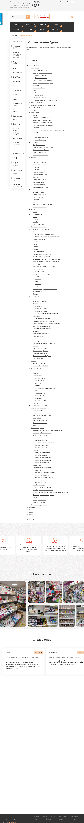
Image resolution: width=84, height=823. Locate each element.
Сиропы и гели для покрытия (41, 326)
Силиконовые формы (39, 152)
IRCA (36, 281)
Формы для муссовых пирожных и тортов (47, 237)
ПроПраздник (17, 42)
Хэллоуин (36, 85)
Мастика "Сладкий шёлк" (40, 366)
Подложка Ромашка (41, 455)
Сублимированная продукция (42, 328)
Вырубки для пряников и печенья (43, 122)
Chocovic (38, 279)
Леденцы (38, 383)
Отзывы (29, 29)
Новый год (36, 222)
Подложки (36, 450)
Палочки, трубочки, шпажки (16, 164)
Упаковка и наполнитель (40, 155)
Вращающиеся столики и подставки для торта (46, 259)
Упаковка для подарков (40, 160)
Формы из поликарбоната (41, 150)
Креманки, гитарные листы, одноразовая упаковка (48, 430)
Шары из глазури (40, 378)
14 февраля (16, 81)
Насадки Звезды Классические (42, 413)
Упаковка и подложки (16, 179)
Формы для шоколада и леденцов (45, 234)
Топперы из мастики (41, 393)
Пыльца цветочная (38, 358)
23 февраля (17, 90)
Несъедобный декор (41, 137)
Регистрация (70, 2)
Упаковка (36, 127)
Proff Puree (38, 306)
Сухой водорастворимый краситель (44, 341)
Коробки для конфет (39, 485)
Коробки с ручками (41, 448)
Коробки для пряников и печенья (43, 490)
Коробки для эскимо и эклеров (44, 477)
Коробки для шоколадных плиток (43, 487)
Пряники (37, 386)
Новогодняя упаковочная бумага (43, 83)
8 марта (15, 86)
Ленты (35, 497)
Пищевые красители (16, 143)
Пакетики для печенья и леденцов (43, 495)
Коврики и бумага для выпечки (42, 256)
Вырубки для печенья (39, 162)
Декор (15, 158)
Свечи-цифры (39, 95)
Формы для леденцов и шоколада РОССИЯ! (17, 55)
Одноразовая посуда (39, 98)
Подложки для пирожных (42, 453)
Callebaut (38, 284)
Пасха (15, 95)
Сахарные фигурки (40, 400)
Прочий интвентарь (39, 251)
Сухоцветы (36, 331)
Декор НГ (36, 132)
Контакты (55, 29)
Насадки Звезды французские (42, 415)
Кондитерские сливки (39, 299)
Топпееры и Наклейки (39, 502)
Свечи (35, 90)
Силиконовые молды (39, 239)
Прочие (35, 219)
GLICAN (35, 338)
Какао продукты (38, 291)
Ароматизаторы (18, 153)
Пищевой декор (38, 376)
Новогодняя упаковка (39, 500)
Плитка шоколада (38, 224)
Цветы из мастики (40, 395)
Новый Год (16, 77)
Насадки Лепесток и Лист (40, 420)
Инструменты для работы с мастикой (44, 266)
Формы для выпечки (39, 197)
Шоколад (36, 276)
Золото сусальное (40, 381)
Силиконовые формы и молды (17, 118)
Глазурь (35, 294)
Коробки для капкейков (40, 435)
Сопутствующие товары (40, 423)
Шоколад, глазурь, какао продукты (16, 131)
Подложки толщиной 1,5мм (43, 457)
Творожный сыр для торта (41, 333)
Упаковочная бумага (39, 88)
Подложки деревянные (42, 462)
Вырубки (35, 247)
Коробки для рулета (41, 482)
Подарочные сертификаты (17, 185)
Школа (15, 99)
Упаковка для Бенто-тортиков (42, 433)
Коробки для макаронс (42, 475)
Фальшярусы (37, 465)
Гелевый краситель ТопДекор (42, 356)
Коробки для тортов (39, 438)
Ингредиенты (17, 138)
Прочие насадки (38, 410)
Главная (16, 24)
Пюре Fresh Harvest (41, 309)
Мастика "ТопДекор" (39, 363)
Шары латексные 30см (40, 70)
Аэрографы (36, 264)
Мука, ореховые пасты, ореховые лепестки (46, 314)
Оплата (16, 29)
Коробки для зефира (41, 480)
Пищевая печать (16, 63)
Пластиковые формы (17, 104)
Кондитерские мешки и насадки (18, 172)
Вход (61, 2)
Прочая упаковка (40, 470)
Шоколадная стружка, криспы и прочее (45, 289)
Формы (37, 167)
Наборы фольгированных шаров (42, 73)
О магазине (42, 24)
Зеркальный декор (17, 47)
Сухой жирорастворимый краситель (44, 343)
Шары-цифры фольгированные (42, 80)
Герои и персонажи (41, 78)
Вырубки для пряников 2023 (41, 117)
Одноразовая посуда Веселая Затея (46, 100)
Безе (36, 390)
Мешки (35, 425)
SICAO (37, 286)
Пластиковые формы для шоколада (43, 125)
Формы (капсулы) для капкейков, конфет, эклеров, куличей (50, 492)
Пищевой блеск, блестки (40, 351)
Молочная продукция (39, 301)
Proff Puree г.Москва (41, 311)
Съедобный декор (40, 140)
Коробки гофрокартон (42, 445)
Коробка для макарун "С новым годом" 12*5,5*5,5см (50, 130)
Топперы (35, 373)
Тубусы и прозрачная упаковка (44, 443)
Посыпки (35, 403)
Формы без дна (39, 271)
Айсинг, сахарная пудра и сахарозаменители (46, 323)
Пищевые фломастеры (40, 353)
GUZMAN (35, 346)
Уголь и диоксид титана (40, 348)
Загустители (36, 316)
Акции (42, 29)
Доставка (55, 24)
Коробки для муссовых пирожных (45, 472)
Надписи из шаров (40, 75)
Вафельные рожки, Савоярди (42, 318)
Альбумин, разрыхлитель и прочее (43, 321)
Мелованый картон (41, 440)
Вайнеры (35, 242)
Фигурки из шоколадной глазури (45, 388)
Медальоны (38, 398)
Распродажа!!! (18, 73)
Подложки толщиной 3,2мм (43, 460)
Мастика (16, 149)
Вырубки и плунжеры (39, 145)
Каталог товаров (29, 24)
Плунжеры (36, 249)
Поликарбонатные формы (19, 111)
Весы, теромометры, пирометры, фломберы (46, 261)
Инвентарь (16, 124)
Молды (37, 170)
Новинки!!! (16, 68)
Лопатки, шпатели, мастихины (42, 254)
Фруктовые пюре (38, 304)
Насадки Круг (37, 418)
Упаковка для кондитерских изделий (44, 467)
